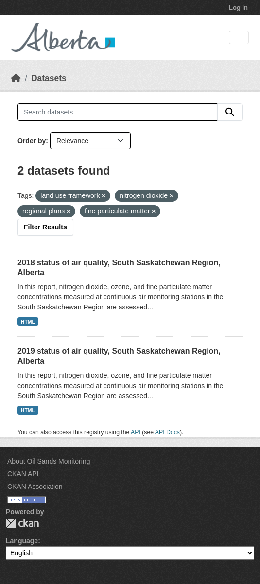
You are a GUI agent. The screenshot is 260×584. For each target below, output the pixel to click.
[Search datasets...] (117, 112)
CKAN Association (35, 486)
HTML (28, 321)
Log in (238, 7)
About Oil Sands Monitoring (48, 461)
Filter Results (45, 227)
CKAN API (23, 474)
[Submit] (230, 112)
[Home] (16, 78)
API (135, 432)
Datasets (49, 78)
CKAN (22, 523)
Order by (31, 141)
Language (22, 541)
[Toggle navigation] (239, 38)
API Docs (167, 432)
